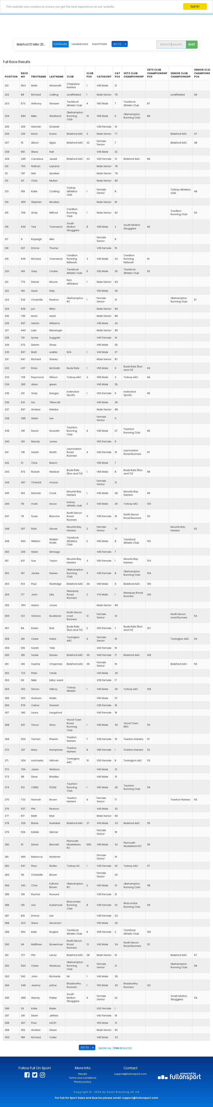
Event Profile (99, 44)
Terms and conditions (82, 1078)
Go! (191, 44)
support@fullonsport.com (130, 1074)
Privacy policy (82, 1081)
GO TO (117, 44)
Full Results (60, 44)
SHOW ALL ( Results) (115, 1048)
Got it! (195, 6)
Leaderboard (80, 44)
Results (82, 1074)
